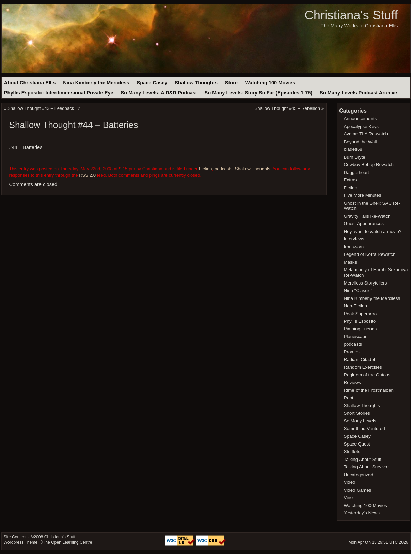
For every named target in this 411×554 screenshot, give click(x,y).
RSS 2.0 (87, 175)
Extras (350, 180)
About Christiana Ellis (30, 82)
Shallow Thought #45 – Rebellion (287, 108)
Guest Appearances (364, 223)
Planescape (356, 336)
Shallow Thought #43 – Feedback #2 (43, 108)
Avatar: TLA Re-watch (366, 133)
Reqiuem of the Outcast (368, 374)
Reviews (352, 382)
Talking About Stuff (362, 459)
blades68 (353, 149)
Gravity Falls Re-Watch (367, 216)
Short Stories (357, 413)
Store (231, 82)
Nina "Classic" (358, 290)
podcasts (224, 168)
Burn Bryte (354, 157)
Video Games (358, 490)
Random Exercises (363, 367)
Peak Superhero (360, 313)
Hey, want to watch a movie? (373, 231)
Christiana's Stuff (351, 15)
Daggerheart (356, 172)
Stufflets (352, 451)
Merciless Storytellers (365, 283)
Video (349, 482)
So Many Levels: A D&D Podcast (159, 93)
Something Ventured (364, 428)
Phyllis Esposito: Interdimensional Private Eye (58, 93)
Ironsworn (354, 246)
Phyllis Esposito (360, 321)
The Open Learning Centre (67, 542)
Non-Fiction (355, 305)
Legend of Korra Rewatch (370, 254)
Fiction (205, 168)
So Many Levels (360, 420)
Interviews (354, 239)
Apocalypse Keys (361, 126)
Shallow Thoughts (196, 82)
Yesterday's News (362, 512)
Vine (348, 497)
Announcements (360, 118)
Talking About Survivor (366, 466)
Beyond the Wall (360, 141)
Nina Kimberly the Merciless (96, 82)
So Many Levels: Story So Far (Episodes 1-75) (258, 93)
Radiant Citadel (359, 359)
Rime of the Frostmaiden (369, 390)
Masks (350, 262)
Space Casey (152, 82)
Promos (352, 351)
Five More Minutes (362, 195)
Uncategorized (358, 474)
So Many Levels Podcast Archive (358, 93)
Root (348, 397)
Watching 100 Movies (270, 82)
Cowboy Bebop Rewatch (369, 164)
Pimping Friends (360, 328)
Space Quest (357, 444)
